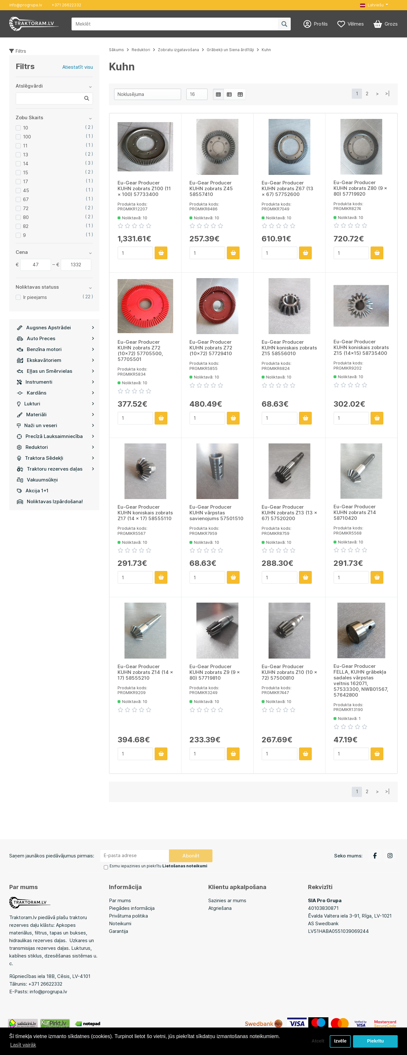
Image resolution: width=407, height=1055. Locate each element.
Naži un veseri (55, 425)
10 (25, 128)
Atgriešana (220, 908)
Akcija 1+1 (33, 491)
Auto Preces (55, 338)
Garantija (118, 931)
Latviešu (372, 5)
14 (25, 163)
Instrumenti (55, 382)
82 (25, 226)
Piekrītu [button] (375, 1041)
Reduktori (55, 447)
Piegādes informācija (132, 908)
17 (25, 181)
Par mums (120, 900)
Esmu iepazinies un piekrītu (158, 866)
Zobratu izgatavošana (178, 49)
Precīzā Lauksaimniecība (55, 436)
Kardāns (55, 393)
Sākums (116, 49)
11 (25, 146)
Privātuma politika (128, 915)
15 (25, 172)
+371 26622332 (66, 5)
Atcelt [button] (317, 1041)
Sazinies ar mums (227, 900)
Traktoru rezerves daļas (55, 469)
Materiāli (55, 414)
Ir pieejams (35, 297)
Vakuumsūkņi (37, 480)
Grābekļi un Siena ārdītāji (230, 49)
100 (27, 137)
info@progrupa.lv (25, 5)
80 (26, 217)
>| (387, 93)
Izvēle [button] (340, 1041)
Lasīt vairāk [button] (23, 1045)
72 (25, 208)
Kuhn (266, 49)
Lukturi (55, 404)
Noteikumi (120, 923)
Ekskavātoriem (55, 360)
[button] (374, 5)
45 (26, 190)
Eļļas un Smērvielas (55, 371)
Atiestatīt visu (77, 67)
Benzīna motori (55, 349)
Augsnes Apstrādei (55, 327)
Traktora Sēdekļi (55, 458)
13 (25, 155)
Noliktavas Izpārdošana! (50, 501)
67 (26, 199)
